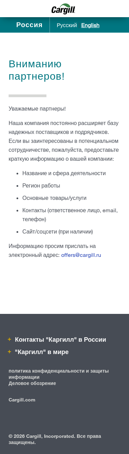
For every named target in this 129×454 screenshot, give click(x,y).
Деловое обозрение (32, 383)
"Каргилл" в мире (40, 351)
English (90, 25)
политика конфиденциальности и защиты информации (59, 374)
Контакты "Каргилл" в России (59, 339)
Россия (29, 25)
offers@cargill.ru (81, 254)
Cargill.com (22, 399)
